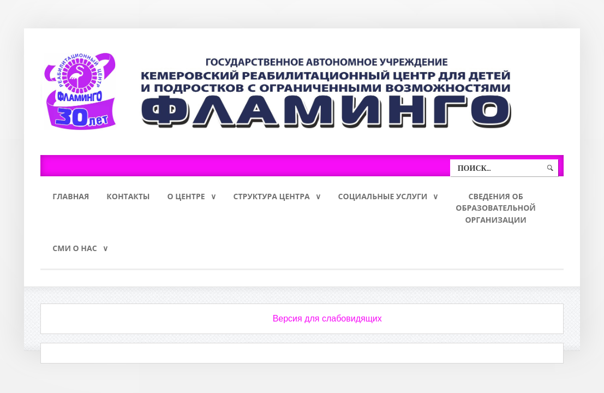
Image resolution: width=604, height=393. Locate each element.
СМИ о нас (74, 248)
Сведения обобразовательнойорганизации (496, 208)
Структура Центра (272, 196)
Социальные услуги (383, 196)
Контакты (127, 196)
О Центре (186, 196)
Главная (70, 196)
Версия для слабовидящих (327, 318)
